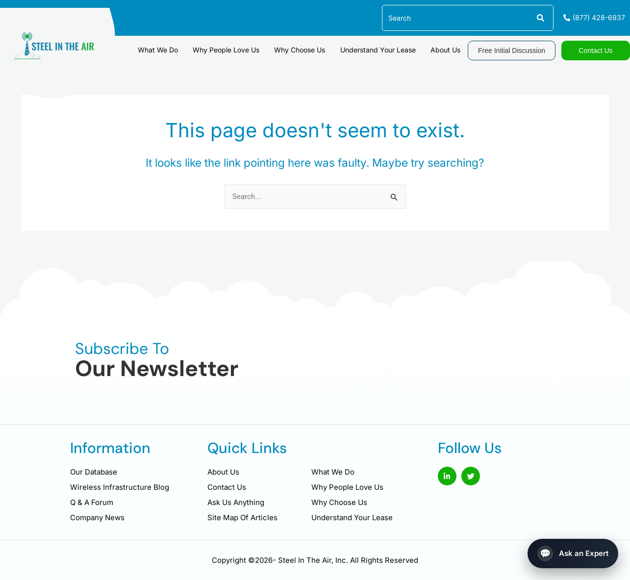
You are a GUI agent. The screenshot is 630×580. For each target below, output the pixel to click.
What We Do (167, 49)
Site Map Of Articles (242, 517)
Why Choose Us (304, 49)
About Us (446, 49)
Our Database (93, 472)
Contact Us (226, 487)
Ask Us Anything (235, 502)
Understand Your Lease (381, 49)
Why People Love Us (233, 49)
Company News (97, 517)
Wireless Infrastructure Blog (119, 487)
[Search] (540, 17)
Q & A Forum (91, 502)
